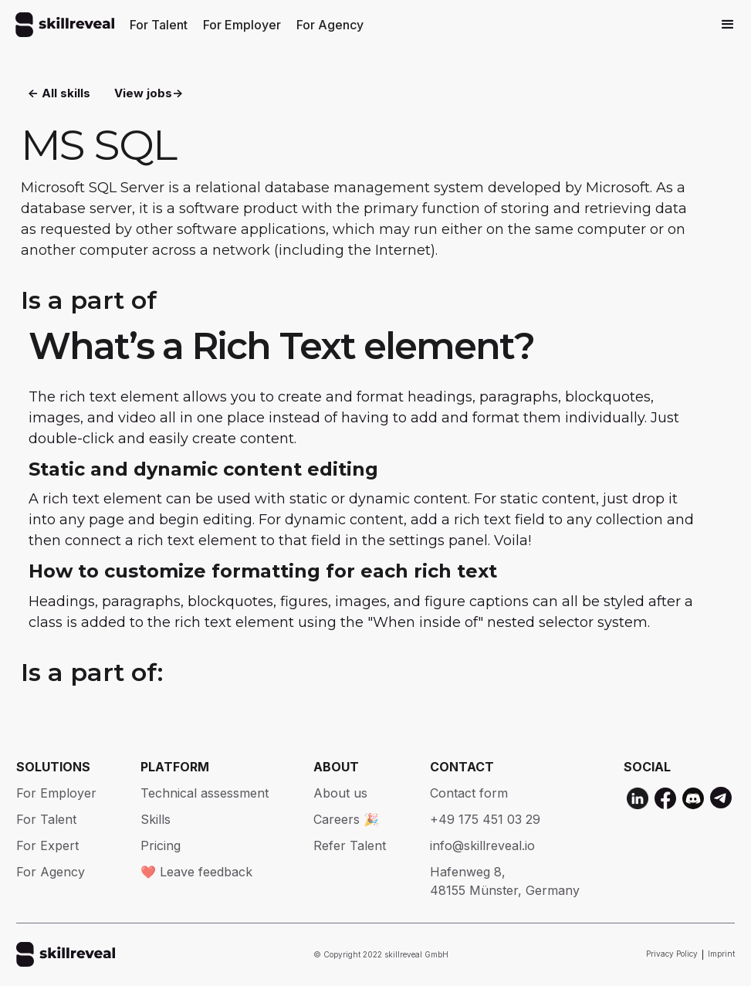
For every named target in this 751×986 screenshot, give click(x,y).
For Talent (159, 24)
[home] (64, 24)
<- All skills (59, 93)
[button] (728, 25)
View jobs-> (148, 93)
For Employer (242, 24)
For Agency (330, 24)
